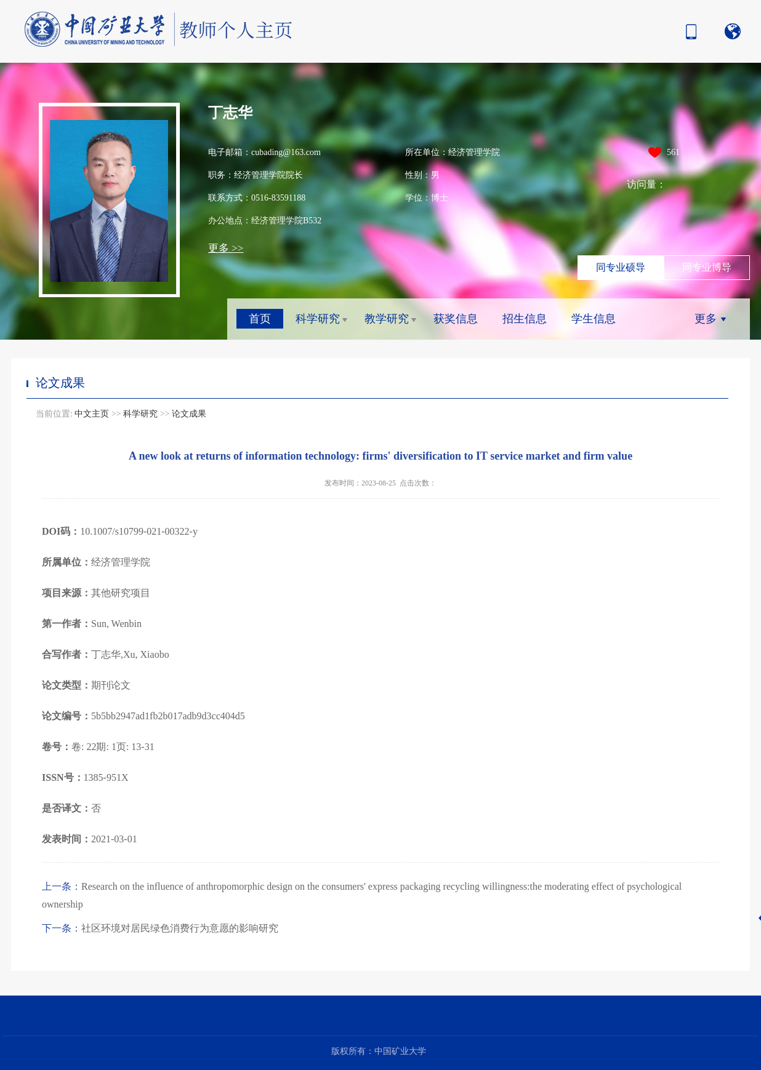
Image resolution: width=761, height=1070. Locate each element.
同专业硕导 (620, 267)
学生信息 (593, 319)
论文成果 (189, 413)
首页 (260, 319)
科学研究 (318, 319)
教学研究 (386, 319)
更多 (706, 319)
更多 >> (225, 248)
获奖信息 (455, 319)
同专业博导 (706, 267)
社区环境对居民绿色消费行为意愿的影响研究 (160, 928)
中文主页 (91, 413)
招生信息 (524, 319)
